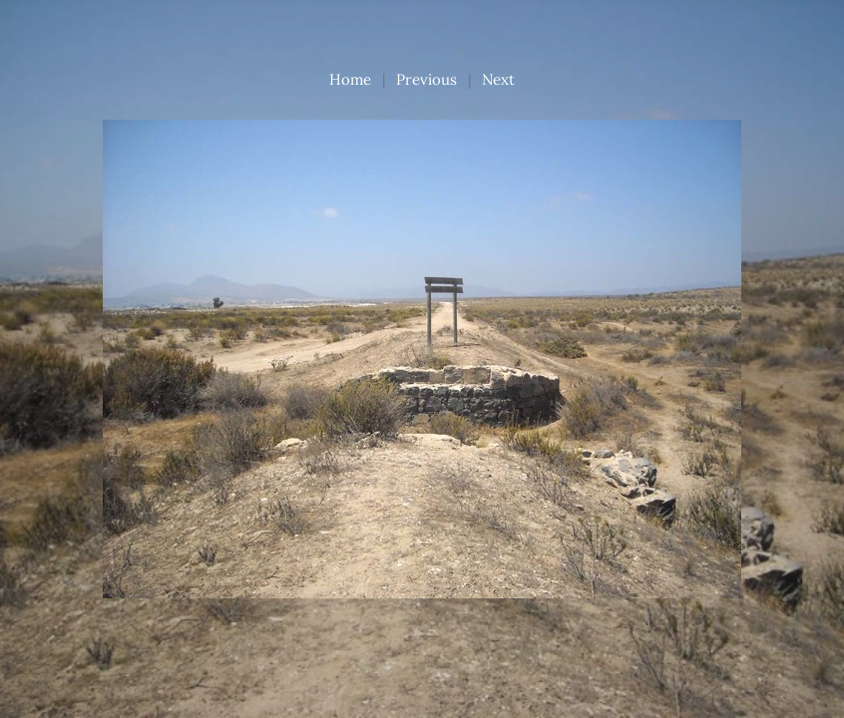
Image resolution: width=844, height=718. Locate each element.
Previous (426, 79)
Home (350, 79)
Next (498, 79)
